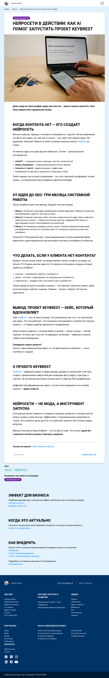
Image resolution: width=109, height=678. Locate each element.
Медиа (74, 594)
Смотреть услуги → (17, 503)
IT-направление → (17, 564)
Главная (6, 9)
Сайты (6, 630)
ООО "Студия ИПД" (10, 615)
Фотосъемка (8, 639)
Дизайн (7, 636)
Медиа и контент (10, 610)
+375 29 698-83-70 (65, 583)
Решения (74, 615)
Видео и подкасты (77, 604)
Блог (73, 610)
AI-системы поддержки (46, 636)
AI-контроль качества (78, 633)
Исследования (76, 613)
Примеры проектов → (18, 506)
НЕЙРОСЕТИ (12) (21, 470)
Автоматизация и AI (21, 18)
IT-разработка (9, 641)
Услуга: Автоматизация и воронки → (25, 556)
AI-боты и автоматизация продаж (49, 630)
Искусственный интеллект (52, 626)
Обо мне (32, 3)
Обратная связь (9, 649)
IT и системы (8, 607)
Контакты (55, 3)
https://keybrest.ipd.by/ (43, 446)
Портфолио (43, 3)
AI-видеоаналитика (78, 636)
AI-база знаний (76, 630)
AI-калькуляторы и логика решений (50, 633)
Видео (6, 633)
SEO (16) (8, 470)
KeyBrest (82, 141)
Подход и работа (10, 599)
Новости (14, 9)
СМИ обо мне (76, 602)
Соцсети (7, 652)
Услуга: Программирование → (22, 553)
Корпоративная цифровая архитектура (51, 607)
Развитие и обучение (11, 604)
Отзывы (7, 613)
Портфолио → (15, 550)
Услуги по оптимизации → (20, 528)
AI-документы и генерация (47, 639)
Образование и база (11, 602)
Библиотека (75, 607)
